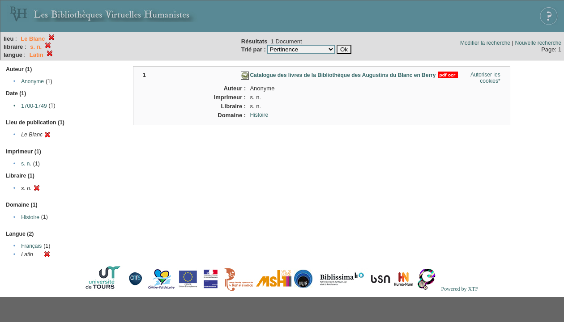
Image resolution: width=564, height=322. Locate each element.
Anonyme (32, 81)
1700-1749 (34, 106)
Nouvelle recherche (538, 43)
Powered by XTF (459, 289)
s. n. (26, 164)
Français (31, 246)
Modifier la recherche (485, 43)
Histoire (30, 217)
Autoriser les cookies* (485, 78)
